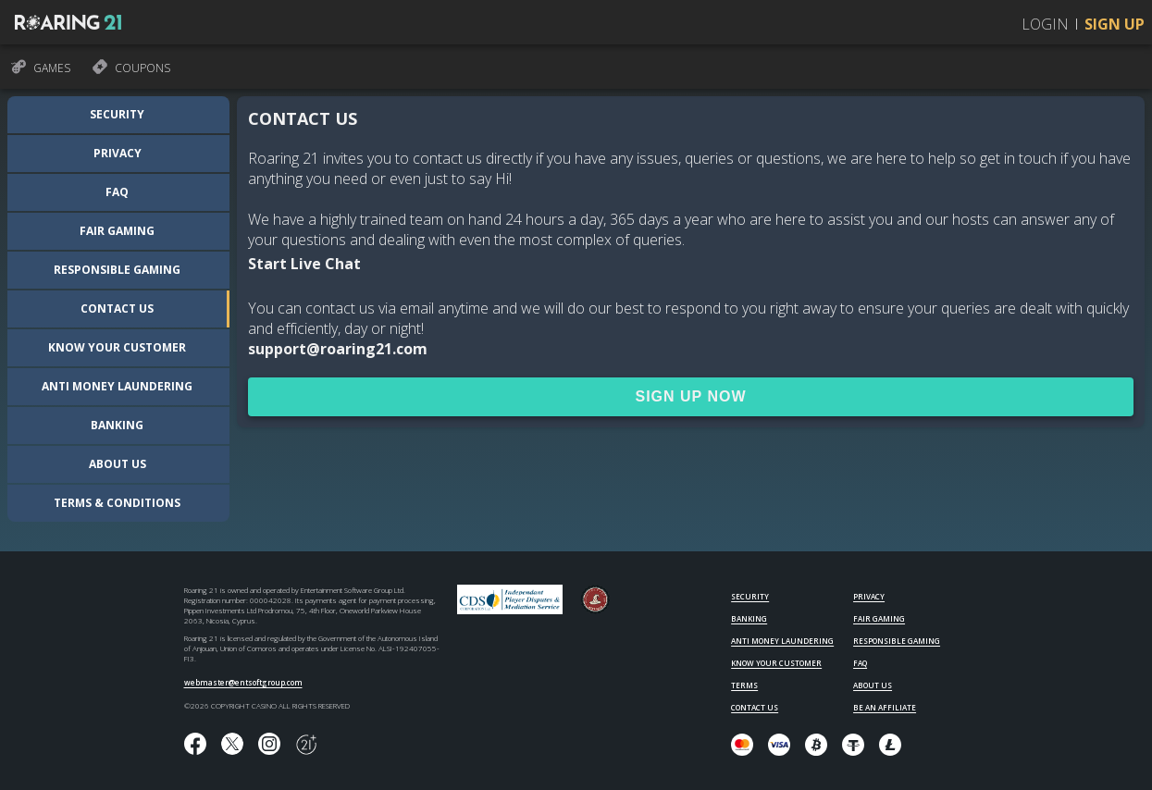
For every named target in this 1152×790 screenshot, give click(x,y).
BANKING (749, 618)
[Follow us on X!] (232, 745)
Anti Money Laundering (117, 386)
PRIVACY (869, 596)
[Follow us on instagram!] (269, 745)
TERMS (744, 685)
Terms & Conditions (117, 503)
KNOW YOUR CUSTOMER (776, 663)
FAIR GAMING (879, 618)
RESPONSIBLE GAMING (896, 641)
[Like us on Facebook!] (195, 745)
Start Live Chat (304, 263)
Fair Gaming (117, 231)
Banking (117, 425)
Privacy (117, 153)
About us (117, 464)
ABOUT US (872, 685)
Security (117, 114)
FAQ (117, 192)
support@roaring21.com (337, 349)
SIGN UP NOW (690, 396)
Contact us (117, 308)
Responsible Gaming (117, 270)
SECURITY (750, 596)
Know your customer (117, 347)
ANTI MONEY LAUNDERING (782, 641)
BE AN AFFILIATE (884, 707)
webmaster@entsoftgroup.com (243, 682)
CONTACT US (754, 707)
